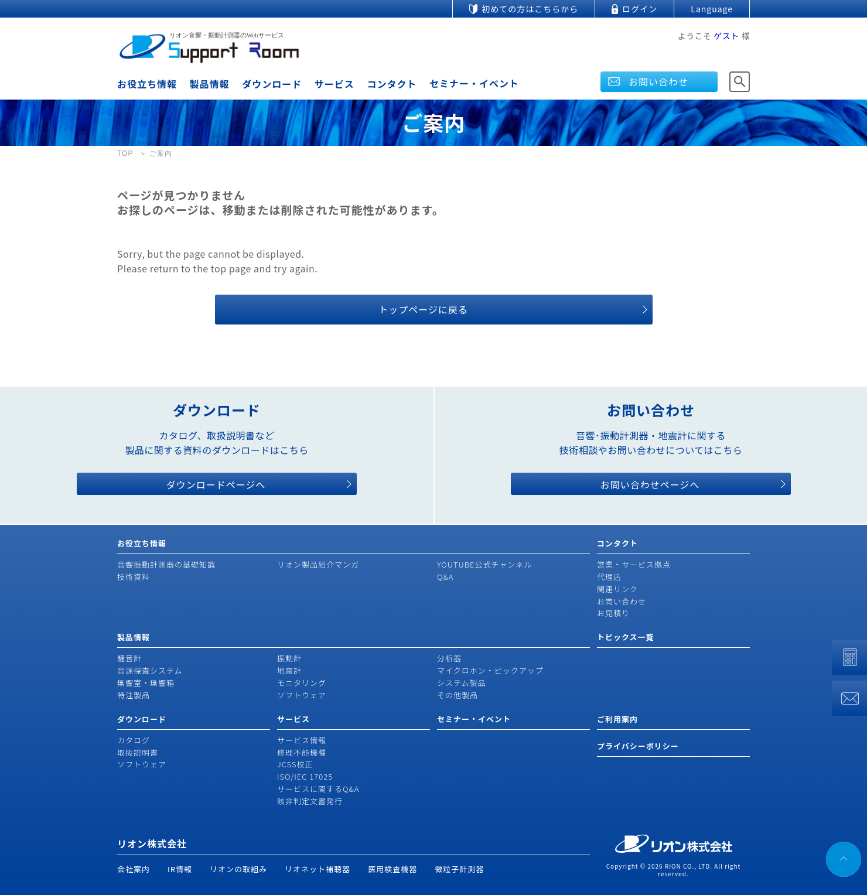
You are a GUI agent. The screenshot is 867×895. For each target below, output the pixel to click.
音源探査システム (150, 670)
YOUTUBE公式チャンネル (484, 564)
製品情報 (210, 84)
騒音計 (129, 658)
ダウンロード (272, 84)
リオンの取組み (238, 868)
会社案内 (133, 868)
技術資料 (133, 576)
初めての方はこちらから (530, 9)
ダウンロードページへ (216, 484)
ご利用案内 (617, 719)
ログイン (639, 9)
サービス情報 (301, 740)
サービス (334, 84)
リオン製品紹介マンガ (318, 564)
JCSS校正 (295, 764)
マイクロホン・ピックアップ (490, 670)
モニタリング (301, 682)
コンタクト (392, 84)
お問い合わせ (658, 81)
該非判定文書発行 (310, 801)
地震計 (289, 670)
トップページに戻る (423, 309)
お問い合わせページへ (650, 484)
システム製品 (461, 682)
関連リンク (617, 589)
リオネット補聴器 (317, 868)
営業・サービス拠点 (634, 564)
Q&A (445, 576)
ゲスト (726, 36)
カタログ (133, 740)
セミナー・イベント (474, 83)
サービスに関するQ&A (318, 788)
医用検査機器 (392, 868)
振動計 (289, 658)
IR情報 (180, 868)
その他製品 (457, 695)
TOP (125, 153)
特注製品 (133, 695)
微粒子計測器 (459, 868)
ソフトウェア (301, 695)
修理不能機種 (301, 752)
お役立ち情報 (147, 84)
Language (712, 9)
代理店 (609, 576)
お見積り (613, 613)
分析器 (449, 658)
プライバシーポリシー (638, 745)
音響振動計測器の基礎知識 (166, 564)
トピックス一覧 (625, 637)
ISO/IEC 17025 (305, 776)
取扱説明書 (137, 752)
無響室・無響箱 (146, 682)
